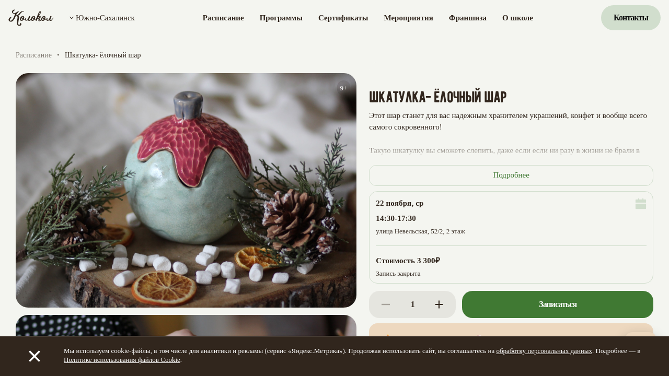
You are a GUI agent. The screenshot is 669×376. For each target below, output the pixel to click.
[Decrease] (385, 304)
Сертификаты (343, 18)
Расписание (223, 18)
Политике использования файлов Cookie (122, 359)
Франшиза (468, 18)
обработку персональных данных (544, 351)
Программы (281, 18)
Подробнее (511, 175)
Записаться (557, 304)
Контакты (631, 17)
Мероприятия (408, 18)
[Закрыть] (34, 356)
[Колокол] (31, 18)
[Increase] (439, 304)
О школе (517, 18)
